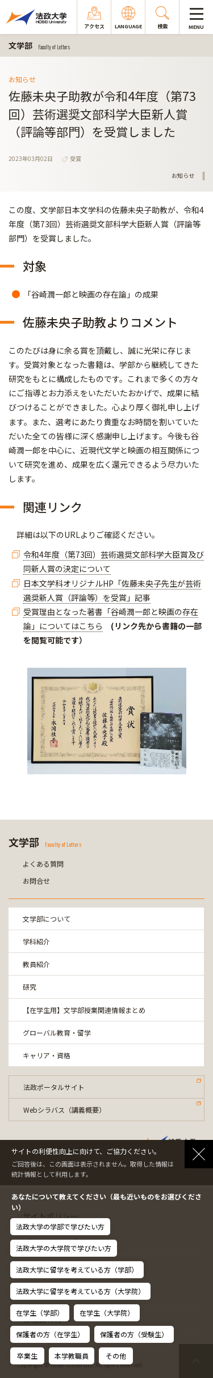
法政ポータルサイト (54, 1087)
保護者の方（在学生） (50, 1334)
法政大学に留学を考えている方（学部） (77, 1269)
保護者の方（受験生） (134, 1334)
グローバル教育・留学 (57, 1032)
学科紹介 (36, 941)
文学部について (46, 918)
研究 (29, 986)
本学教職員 (72, 1355)
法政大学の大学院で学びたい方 (63, 1248)
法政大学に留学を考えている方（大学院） (80, 1291)
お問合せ (36, 880)
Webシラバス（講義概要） (64, 1109)
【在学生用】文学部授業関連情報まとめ (84, 1010)
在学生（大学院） (107, 1312)
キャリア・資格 (46, 1055)
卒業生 (27, 1355)
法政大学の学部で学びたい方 (60, 1226)
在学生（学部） (40, 1312)
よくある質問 (43, 863)
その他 (116, 1355)
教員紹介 (36, 964)
